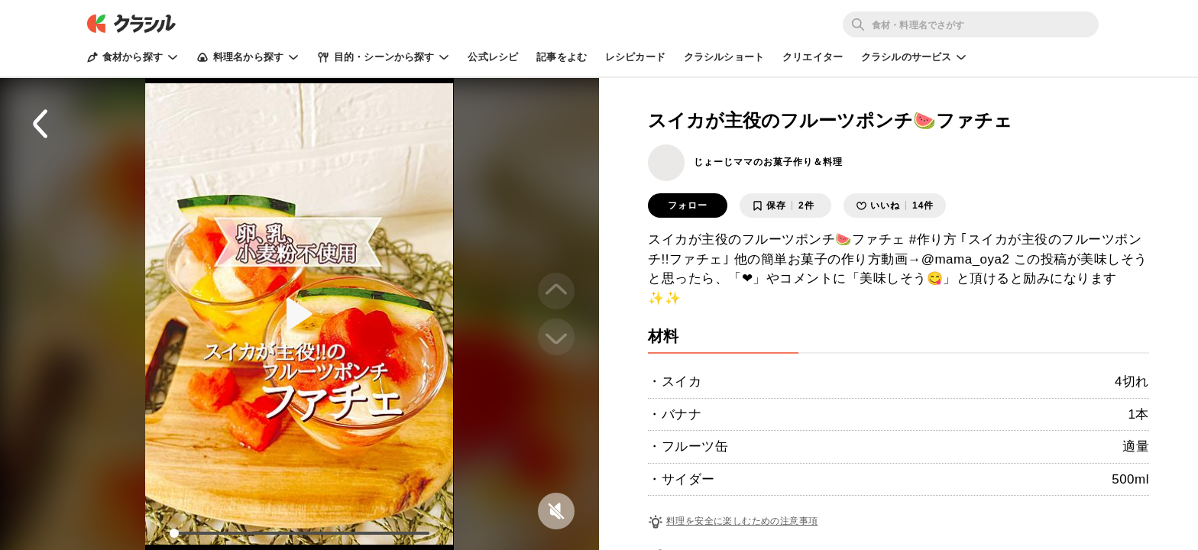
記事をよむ (561, 57)
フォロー (687, 205)
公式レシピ (493, 57)
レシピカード (635, 57)
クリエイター (812, 57)
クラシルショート (724, 57)
